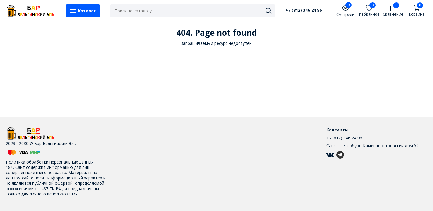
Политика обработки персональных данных (49, 162)
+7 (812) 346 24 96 (303, 10)
